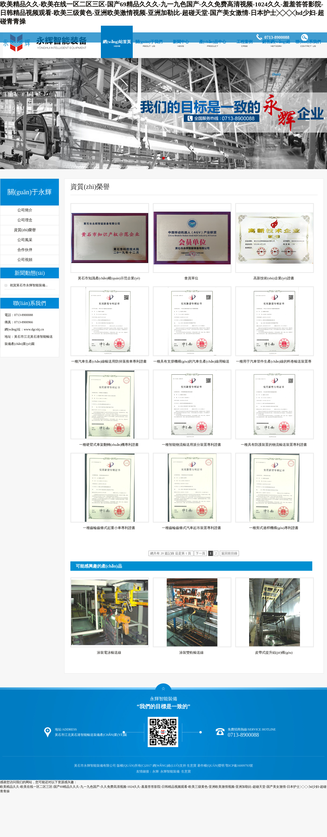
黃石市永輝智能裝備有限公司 (95, 765)
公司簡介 (24, 210)
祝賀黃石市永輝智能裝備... (29, 285)
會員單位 (191, 278)
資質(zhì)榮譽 (25, 230)
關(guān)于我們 (149, 42)
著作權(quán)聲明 (211, 765)
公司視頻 (24, 260)
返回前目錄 (229, 553)
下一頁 (200, 553)
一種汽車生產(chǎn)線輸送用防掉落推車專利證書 (108, 361)
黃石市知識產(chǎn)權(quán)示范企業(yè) (109, 278)
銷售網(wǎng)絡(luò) (276, 58)
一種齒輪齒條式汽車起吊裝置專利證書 (191, 528)
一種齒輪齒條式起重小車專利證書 (109, 528)
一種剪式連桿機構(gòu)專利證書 (273, 528)
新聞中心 (181, 42)
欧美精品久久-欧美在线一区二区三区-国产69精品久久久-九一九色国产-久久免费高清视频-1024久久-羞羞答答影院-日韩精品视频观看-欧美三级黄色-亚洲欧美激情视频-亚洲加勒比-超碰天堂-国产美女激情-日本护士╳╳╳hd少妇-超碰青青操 (162, 13)
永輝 (155, 771)
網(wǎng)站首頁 (117, 42)
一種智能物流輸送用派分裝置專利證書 (191, 445)
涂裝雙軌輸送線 (191, 652)
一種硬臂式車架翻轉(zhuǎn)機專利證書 (109, 445)
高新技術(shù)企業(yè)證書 (273, 278)
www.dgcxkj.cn (34, 329)
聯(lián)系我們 (308, 42)
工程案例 (245, 42)
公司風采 (24, 240)
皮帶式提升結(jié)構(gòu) (274, 652)
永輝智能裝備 (170, 771)
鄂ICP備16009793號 (239, 765)
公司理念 (24, 220)
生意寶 (191, 765)
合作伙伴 (24, 250)
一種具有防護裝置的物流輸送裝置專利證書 (274, 445)
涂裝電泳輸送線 (109, 652)
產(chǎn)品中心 (212, 42)
